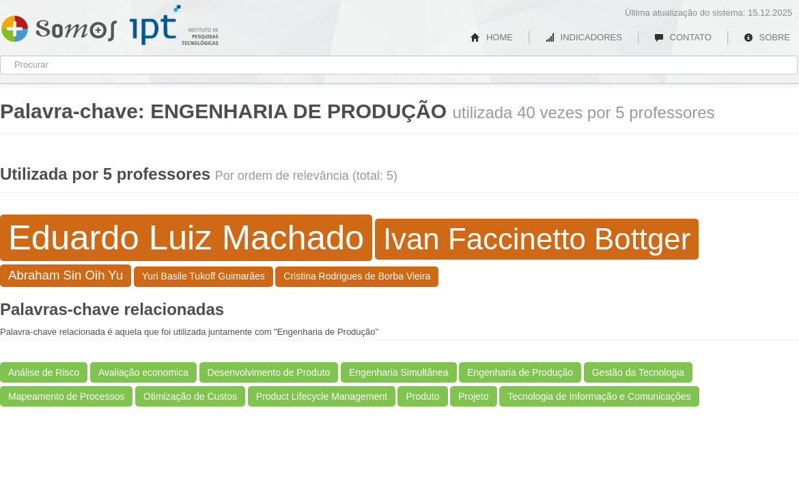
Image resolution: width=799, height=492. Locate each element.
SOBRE (767, 37)
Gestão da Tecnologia (638, 372)
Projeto (473, 396)
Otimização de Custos (190, 396)
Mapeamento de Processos (66, 396)
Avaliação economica (143, 372)
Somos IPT (59, 26)
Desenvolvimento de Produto (269, 372)
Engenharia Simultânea (399, 372)
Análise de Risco (43, 372)
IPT (174, 25)
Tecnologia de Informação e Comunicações (599, 396)
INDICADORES (583, 37)
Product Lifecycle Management (321, 396)
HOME (492, 37)
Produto (422, 396)
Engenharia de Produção (520, 372)
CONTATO (683, 37)
